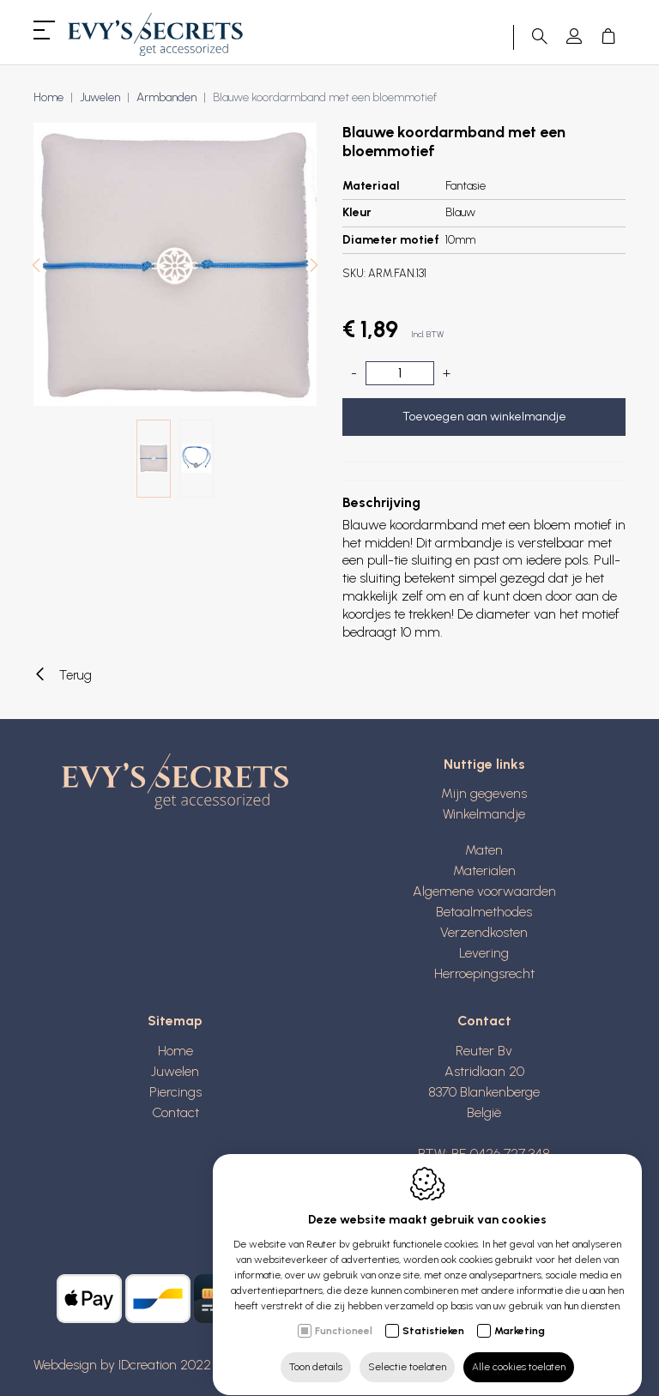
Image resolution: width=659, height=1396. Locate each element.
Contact (175, 1112)
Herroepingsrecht (484, 973)
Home (48, 97)
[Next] (314, 267)
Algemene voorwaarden (484, 891)
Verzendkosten (484, 932)
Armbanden (166, 97)
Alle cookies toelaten (518, 1351)
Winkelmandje (484, 814)
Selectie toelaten (407, 1351)
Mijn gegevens (484, 793)
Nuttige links (484, 764)
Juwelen (100, 97)
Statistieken (433, 1314)
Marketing (519, 1314)
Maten (484, 850)
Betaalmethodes (484, 911)
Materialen (484, 870)
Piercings (175, 1092)
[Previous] (36, 267)
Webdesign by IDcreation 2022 (122, 1365)
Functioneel (343, 1314)
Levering (484, 953)
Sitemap (175, 1020)
